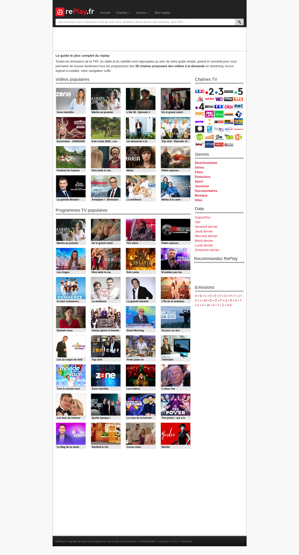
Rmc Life (209, 114)
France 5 (238, 91)
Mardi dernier (204, 240)
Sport (199, 181)
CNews (219, 121)
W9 (219, 99)
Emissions (203, 176)
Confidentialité (147, 541)
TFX (238, 99)
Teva (219, 114)
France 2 (209, 91)
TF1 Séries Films (219, 106)
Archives (187, 541)
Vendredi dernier (206, 226)
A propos (163, 541)
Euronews (199, 129)
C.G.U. (175, 541)
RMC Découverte (238, 106)
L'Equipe (238, 129)
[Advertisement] (149, 39)
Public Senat (219, 144)
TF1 (199, 91)
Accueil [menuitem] (105, 12)
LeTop (199, 144)
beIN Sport (219, 129)
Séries (199, 167)
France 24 (209, 129)
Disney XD (228, 136)
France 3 (219, 91)
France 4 (199, 106)
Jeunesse (202, 186)
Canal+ (228, 91)
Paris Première (228, 114)
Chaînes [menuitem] (123, 12)
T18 (238, 114)
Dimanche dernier (207, 250)
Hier (198, 222)
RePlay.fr (60, 541)
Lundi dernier (204, 245)
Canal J (209, 136)
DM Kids (238, 136)
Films (199, 172)
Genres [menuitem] (142, 12)
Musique (201, 195)
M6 (199, 99)
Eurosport (228, 129)
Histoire (228, 144)
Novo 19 (199, 121)
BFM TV (228, 121)
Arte (209, 99)
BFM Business (238, 121)
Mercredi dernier (206, 236)
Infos (198, 200)
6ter (228, 106)
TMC (228, 99)
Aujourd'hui (203, 217)
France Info (209, 121)
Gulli (199, 136)
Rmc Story (199, 114)
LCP (209, 144)
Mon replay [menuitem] (162, 12)
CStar (209, 106)
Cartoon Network (219, 136)
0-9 (229, 305)
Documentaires (206, 190)
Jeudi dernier (204, 231)
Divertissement (206, 162)
